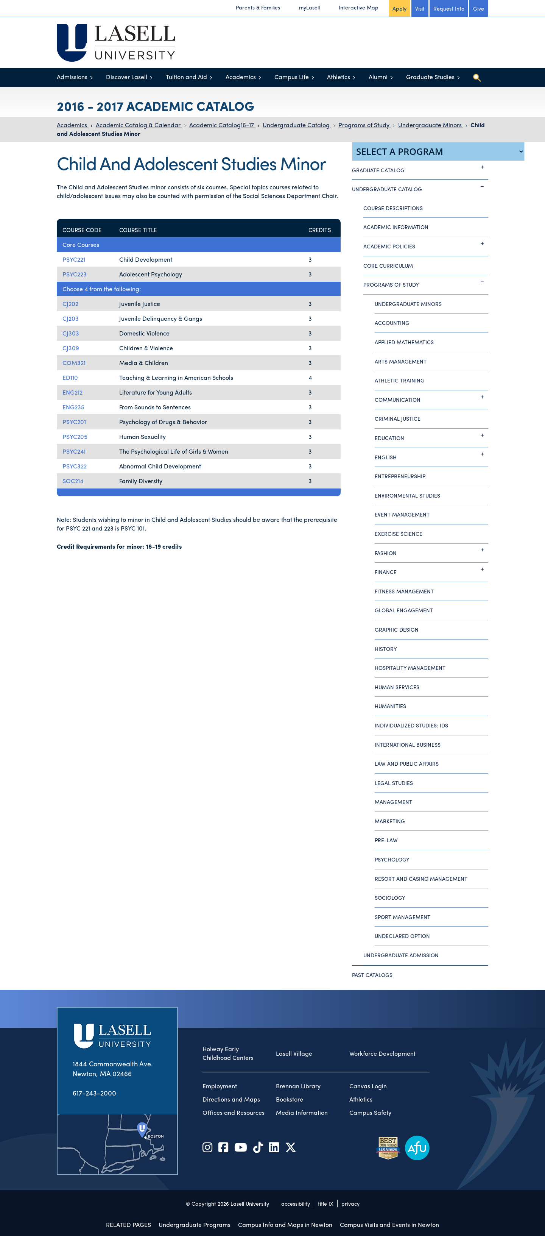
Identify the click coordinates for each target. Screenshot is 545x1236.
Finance (431, 569)
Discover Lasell (126, 76)
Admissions (72, 76)
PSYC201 (74, 421)
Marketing (390, 821)
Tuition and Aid (186, 76)
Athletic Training (400, 380)
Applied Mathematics (404, 342)
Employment (219, 1086)
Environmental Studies (407, 495)
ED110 (70, 377)
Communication (431, 396)
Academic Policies (425, 243)
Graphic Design (397, 629)
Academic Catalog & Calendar (139, 124)
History (386, 648)
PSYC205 (74, 436)
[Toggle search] (476, 77)
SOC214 (72, 480)
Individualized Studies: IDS (411, 725)
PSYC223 (74, 274)
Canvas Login (368, 1086)
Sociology (390, 897)
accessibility (295, 1203)
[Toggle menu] (91, 77)
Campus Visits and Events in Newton (389, 1224)
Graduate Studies (430, 76)
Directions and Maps (231, 1099)
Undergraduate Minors (430, 124)
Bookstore (289, 1099)
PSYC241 (74, 451)
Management (393, 801)
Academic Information (395, 227)
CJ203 (70, 318)
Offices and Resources (233, 1112)
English (431, 454)
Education (431, 435)
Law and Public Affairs (407, 763)
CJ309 (70, 347)
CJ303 (70, 333)
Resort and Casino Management (421, 878)
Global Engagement (404, 610)
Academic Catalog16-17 (222, 124)
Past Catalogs (372, 974)
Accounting (392, 322)
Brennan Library (298, 1086)
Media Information (302, 1112)
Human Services (397, 687)
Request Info (448, 8)
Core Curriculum (388, 265)
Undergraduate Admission (401, 955)
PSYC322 (74, 466)
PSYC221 (73, 259)
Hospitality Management (410, 667)
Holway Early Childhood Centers (228, 1053)
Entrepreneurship (400, 476)
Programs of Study (364, 124)
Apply (399, 8)
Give (478, 8)
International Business (408, 744)
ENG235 (73, 407)
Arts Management (401, 361)
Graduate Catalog (420, 167)
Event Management (402, 514)
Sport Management (402, 917)
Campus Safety (370, 1112)
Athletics (338, 76)
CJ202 (70, 303)
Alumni (378, 76)
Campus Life (291, 76)
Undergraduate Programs (194, 1224)
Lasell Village (294, 1053)
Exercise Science (398, 533)
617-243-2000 (94, 1092)
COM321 (74, 362)
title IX (325, 1203)
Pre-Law (386, 840)
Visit (420, 8)
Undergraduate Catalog (297, 124)
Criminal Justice (397, 418)
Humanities (390, 706)
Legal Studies (394, 783)
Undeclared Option (402, 935)
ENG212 (72, 392)
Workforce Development (382, 1053)
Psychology (392, 859)
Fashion (431, 550)
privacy (350, 1203)
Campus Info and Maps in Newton (285, 1224)
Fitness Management (404, 591)
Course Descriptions (393, 208)
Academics (241, 76)
